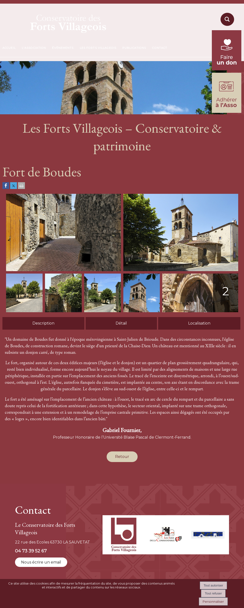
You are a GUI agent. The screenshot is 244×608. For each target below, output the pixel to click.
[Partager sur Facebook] (5, 186)
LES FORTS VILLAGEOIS (98, 48)
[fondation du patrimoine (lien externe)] (226, 69)
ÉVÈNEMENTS (63, 48)
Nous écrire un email (41, 562)
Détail (121, 323)
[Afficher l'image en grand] (63, 270)
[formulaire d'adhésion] (226, 111)
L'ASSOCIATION (34, 48)
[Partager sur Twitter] (13, 186)
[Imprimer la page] (21, 186)
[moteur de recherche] (226, 25)
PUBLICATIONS (134, 48)
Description (43, 323)
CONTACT (159, 48)
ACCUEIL (9, 48)
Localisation (199, 323)
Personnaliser (213, 601)
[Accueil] (57, 22)
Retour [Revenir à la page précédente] (122, 456)
